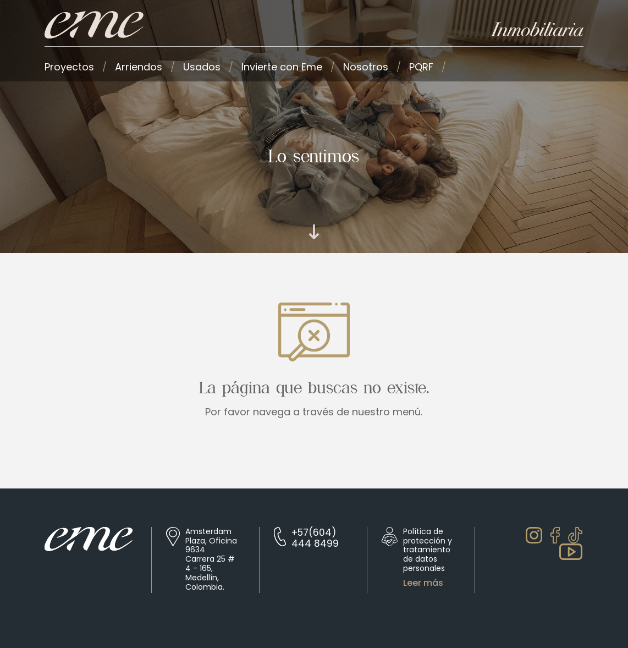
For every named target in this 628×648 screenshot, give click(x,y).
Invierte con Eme (281, 67)
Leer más (423, 583)
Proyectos (69, 67)
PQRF (421, 67)
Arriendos (138, 67)
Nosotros (365, 67)
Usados (202, 67)
